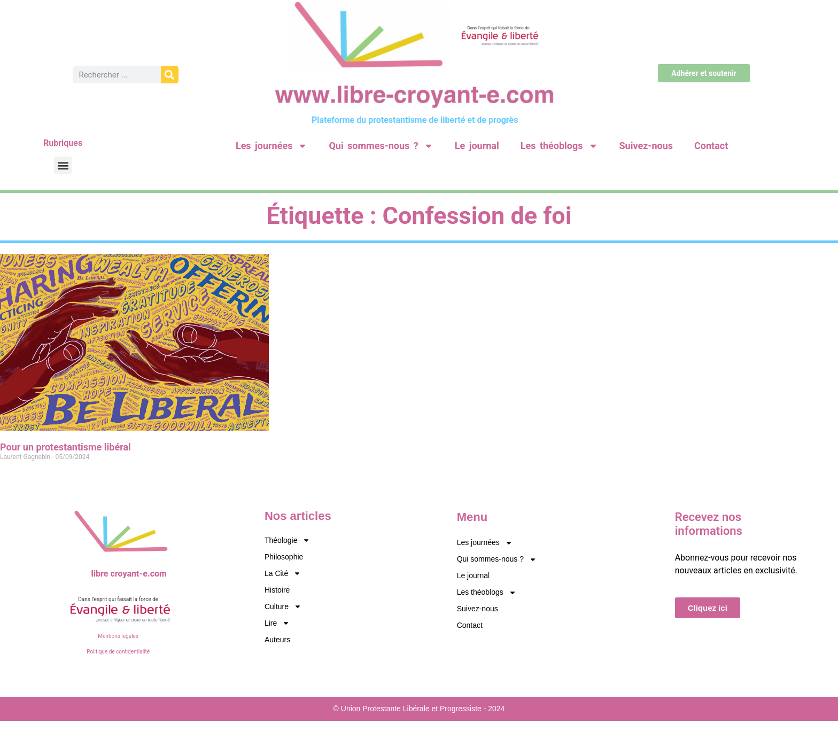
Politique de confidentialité (118, 652)
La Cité (283, 573)
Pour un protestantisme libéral (65, 447)
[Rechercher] (170, 74)
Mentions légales (118, 636)
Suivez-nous (646, 145)
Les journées (271, 146)
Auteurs (277, 639)
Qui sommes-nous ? (381, 146)
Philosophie (284, 557)
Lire (277, 623)
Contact (711, 145)
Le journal (477, 145)
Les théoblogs (559, 146)
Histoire (277, 590)
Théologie (288, 540)
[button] (63, 165)
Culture (283, 606)
